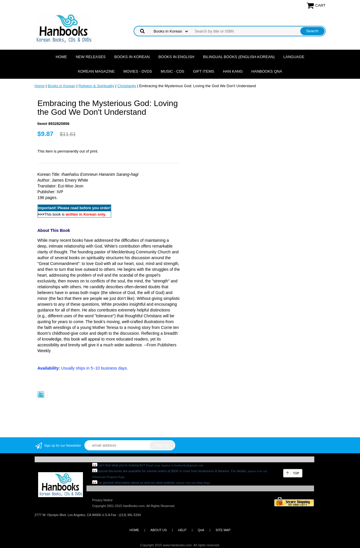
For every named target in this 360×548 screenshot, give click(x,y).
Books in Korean (132, 57)
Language (293, 57)
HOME (134, 530)
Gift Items (203, 71)
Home (61, 57)
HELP (182, 530)
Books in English (176, 57)
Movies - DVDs (137, 71)
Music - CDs (172, 71)
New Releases (91, 57)
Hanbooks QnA (266, 71)
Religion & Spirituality (96, 86)
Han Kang (233, 71)
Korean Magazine (96, 71)
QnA (201, 530)
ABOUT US (158, 530)
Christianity (126, 86)
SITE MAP (223, 530)
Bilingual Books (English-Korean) (239, 57)
